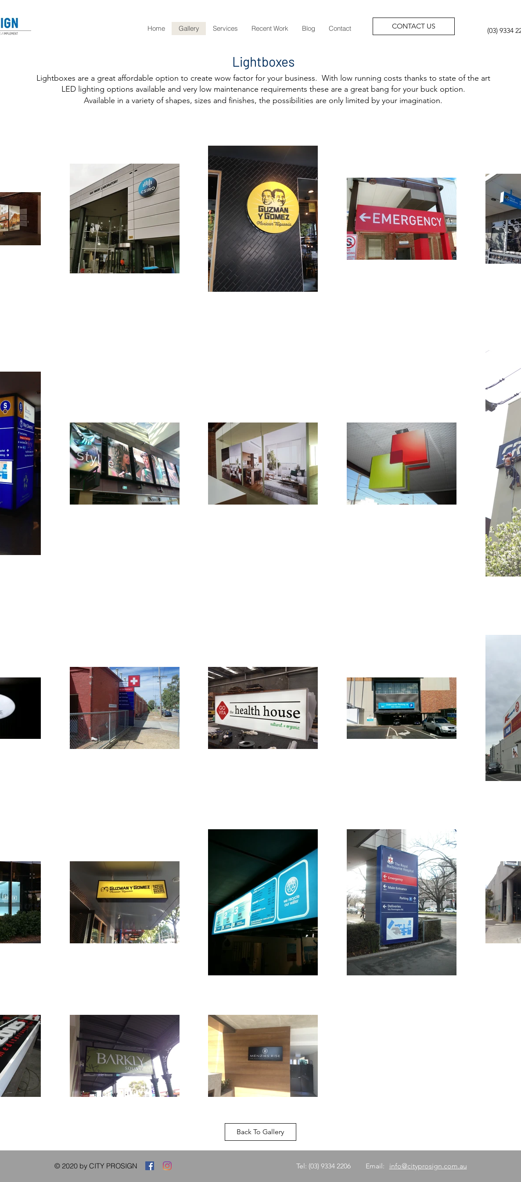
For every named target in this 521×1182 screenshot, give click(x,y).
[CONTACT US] (414, 26)
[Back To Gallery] (260, 1132)
